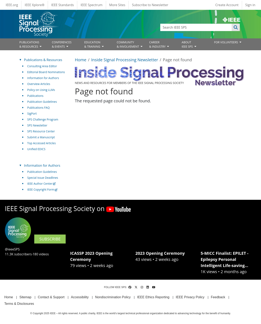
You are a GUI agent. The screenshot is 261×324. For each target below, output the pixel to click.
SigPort (32, 113)
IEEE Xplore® (34, 5)
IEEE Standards (62, 5)
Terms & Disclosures (19, 303)
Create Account (227, 5)
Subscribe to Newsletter (150, 5)
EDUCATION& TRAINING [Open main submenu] (92, 44)
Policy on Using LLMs (41, 90)
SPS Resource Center (41, 131)
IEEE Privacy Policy (190, 297)
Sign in (250, 5)
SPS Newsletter (37, 125)
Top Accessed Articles (41, 143)
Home (80, 60)
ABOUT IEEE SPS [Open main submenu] (188, 44)
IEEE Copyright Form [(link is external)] (42, 189)
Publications (35, 96)
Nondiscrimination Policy (112, 297)
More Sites (117, 5)
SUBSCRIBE (50, 239)
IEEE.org (12, 5)
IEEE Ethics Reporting (153, 297)
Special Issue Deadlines (42, 178)
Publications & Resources (43, 60)
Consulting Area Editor (42, 66)
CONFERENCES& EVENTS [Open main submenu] (62, 44)
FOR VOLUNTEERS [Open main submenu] (226, 42)
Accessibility (80, 297)
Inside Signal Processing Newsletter (124, 60)
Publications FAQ (38, 107)
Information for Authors (43, 78)
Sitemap (25, 297)
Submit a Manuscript (41, 137)
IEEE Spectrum (91, 5)
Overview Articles (38, 84)
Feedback (218, 297)
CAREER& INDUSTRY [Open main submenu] (157, 44)
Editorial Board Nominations (46, 72)
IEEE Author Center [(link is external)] (41, 183)
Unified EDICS (36, 149)
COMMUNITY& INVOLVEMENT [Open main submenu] (128, 44)
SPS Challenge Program (42, 119)
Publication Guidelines (42, 102)
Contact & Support (51, 297)
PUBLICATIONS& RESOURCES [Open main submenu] (29, 44)
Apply (236, 27)
